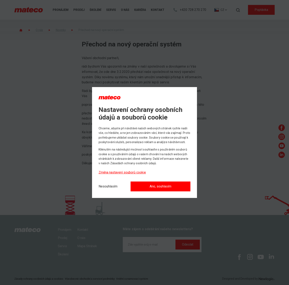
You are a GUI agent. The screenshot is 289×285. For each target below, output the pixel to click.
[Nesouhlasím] (108, 186)
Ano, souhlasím (160, 186)
